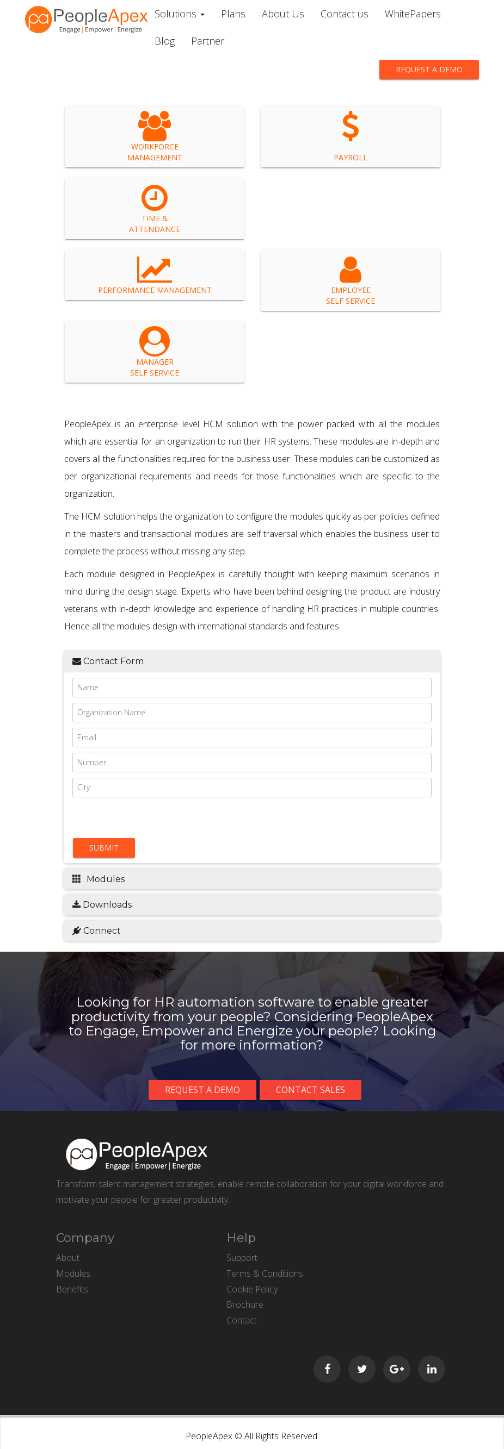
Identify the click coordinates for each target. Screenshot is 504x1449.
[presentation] (134, 817)
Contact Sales (310, 1090)
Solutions (180, 13)
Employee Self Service (350, 280)
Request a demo (429, 69)
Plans (233, 13)
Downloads (102, 905)
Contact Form (108, 661)
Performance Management (155, 274)
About (67, 1258)
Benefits (72, 1289)
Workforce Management (154, 137)
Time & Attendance (154, 208)
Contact (241, 1320)
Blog (165, 40)
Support (241, 1258)
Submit (104, 847)
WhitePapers (413, 13)
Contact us (344, 13)
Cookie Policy (252, 1289)
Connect (96, 931)
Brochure (244, 1304)
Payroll (350, 137)
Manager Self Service (154, 352)
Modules (98, 879)
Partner (207, 40)
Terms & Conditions (264, 1273)
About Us (283, 13)
